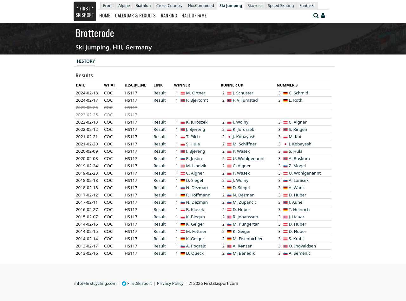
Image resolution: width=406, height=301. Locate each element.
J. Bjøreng (195, 129)
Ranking (169, 15)
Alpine (124, 5)
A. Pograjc (196, 246)
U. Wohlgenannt (249, 158)
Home (104, 15)
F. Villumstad (245, 100)
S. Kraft (296, 238)
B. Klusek (195, 209)
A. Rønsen (242, 246)
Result (160, 93)
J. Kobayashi (245, 136)
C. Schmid (298, 93)
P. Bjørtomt (197, 100)
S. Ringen (298, 129)
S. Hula (193, 144)
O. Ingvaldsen (302, 246)
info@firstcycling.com (95, 283)
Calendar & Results (135, 15)
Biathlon (143, 5)
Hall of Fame (194, 15)
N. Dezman (197, 187)
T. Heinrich (299, 209)
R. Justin (194, 158)
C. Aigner (298, 122)
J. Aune (295, 202)
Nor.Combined (201, 5)
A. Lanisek (299, 180)
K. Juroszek (197, 122)
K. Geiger (195, 224)
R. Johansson (245, 217)
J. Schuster (243, 93)
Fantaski (307, 5)
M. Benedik (244, 253)
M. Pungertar (246, 224)
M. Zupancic (245, 202)
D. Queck (195, 253)
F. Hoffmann (198, 195)
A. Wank (297, 187)
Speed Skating (281, 5)
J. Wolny (240, 122)
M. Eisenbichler (248, 238)
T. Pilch (193, 136)
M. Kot (295, 136)
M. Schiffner (245, 144)
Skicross (255, 5)
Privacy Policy (170, 283)
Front (108, 5)
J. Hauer (296, 217)
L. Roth (295, 100)
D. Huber (297, 195)
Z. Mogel (297, 166)
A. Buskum (299, 158)
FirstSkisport (137, 283)
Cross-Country (169, 5)
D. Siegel (194, 180)
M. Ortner (196, 93)
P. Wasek (241, 151)
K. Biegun (195, 217)
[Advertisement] (33, 95)
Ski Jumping (230, 5)
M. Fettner (196, 231)
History (86, 61)
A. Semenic (299, 253)
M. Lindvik (196, 166)
